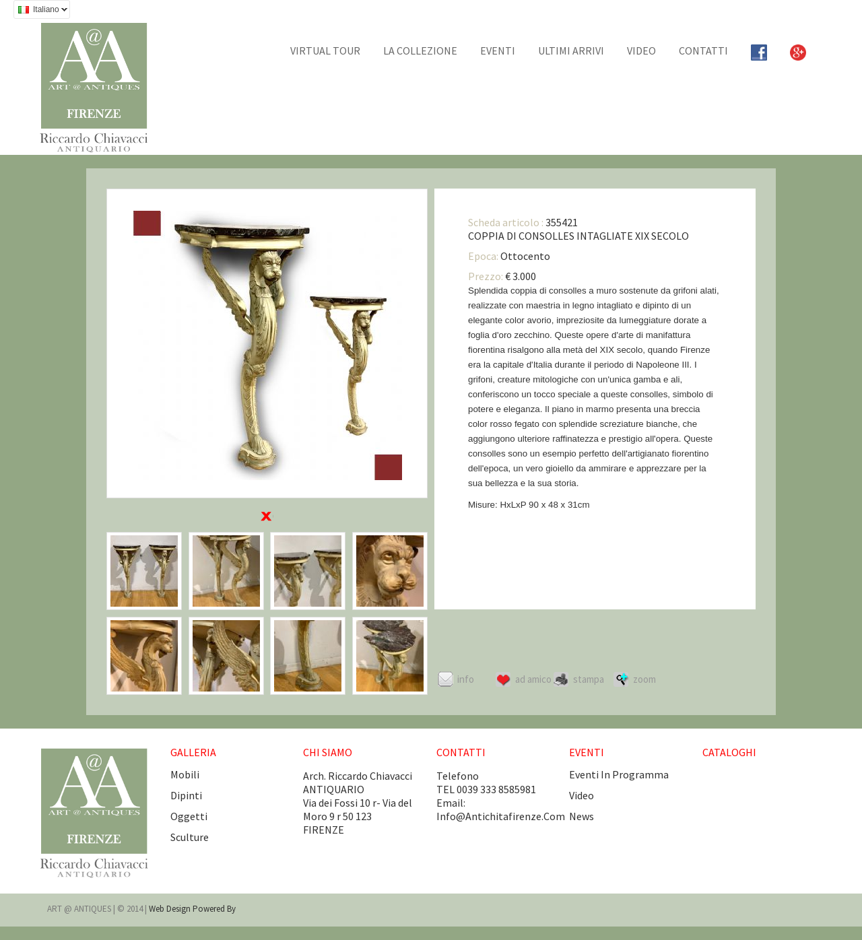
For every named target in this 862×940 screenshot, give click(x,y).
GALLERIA (193, 752)
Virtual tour (325, 50)
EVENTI (497, 50)
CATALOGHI (729, 752)
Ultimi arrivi (571, 50)
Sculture (189, 837)
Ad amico (533, 679)
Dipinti (186, 795)
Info (465, 679)
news (581, 816)
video (581, 795)
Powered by (214, 908)
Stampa (588, 679)
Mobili (184, 774)
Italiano (40, 11)
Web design (171, 908)
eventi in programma (619, 774)
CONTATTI (703, 50)
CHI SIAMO (327, 752)
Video (641, 50)
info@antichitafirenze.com (500, 816)
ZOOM (644, 679)
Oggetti (188, 816)
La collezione (420, 50)
